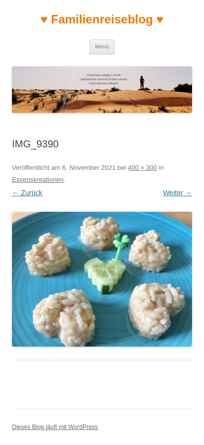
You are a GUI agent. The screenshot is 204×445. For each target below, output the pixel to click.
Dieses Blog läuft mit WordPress (55, 427)
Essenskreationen (38, 179)
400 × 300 (142, 167)
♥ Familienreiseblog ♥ (102, 19)
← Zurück (27, 193)
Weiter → (177, 193)
